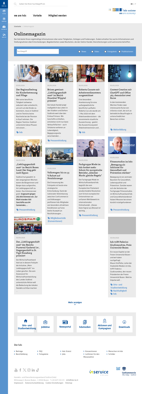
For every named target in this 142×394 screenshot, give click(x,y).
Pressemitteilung (57, 140)
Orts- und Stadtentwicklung (118, 286)
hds (19, 132)
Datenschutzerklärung (34, 383)
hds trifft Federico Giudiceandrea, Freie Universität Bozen (120, 244)
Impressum (18, 383)
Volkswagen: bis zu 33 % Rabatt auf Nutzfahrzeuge (58, 175)
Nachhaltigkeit (118, 290)
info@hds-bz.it (72, 380)
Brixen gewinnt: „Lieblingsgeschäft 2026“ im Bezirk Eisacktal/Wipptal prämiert (56, 95)
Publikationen (127, 51)
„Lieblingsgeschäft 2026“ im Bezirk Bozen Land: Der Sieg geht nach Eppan (27, 168)
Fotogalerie (112, 51)
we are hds (20, 15)
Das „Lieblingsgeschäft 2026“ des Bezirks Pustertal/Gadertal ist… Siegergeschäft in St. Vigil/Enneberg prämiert (28, 248)
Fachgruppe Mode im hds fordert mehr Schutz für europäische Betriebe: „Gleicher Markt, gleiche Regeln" (90, 170)
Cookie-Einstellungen (54, 383)
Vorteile (37, 15)
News (84, 51)
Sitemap (68, 383)
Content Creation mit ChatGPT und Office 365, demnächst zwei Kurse (120, 93)
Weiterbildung (118, 129)
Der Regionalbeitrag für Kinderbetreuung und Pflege (26, 92)
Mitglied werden (57, 15)
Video (97, 51)
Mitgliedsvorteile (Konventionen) (57, 220)
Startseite (17, 26)
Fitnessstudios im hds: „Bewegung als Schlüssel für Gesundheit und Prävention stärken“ (121, 167)
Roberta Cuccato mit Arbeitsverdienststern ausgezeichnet (90, 92)
